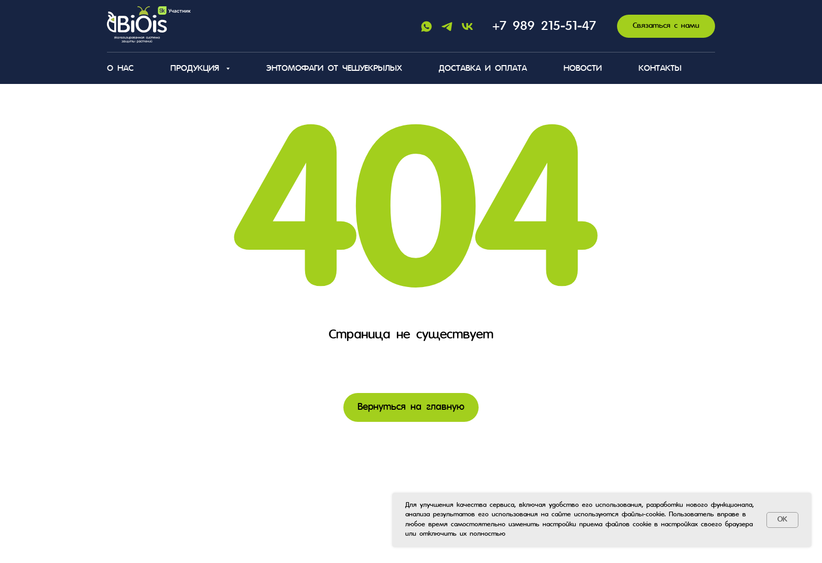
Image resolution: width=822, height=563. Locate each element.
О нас (120, 69)
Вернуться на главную (411, 407)
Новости (583, 69)
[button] (666, 26)
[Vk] (467, 26)
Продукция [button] (196, 69)
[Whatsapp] (426, 26)
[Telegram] (446, 26)
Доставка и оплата (483, 69)
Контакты (660, 69)
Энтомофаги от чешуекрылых (334, 69)
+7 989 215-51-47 (544, 26)
